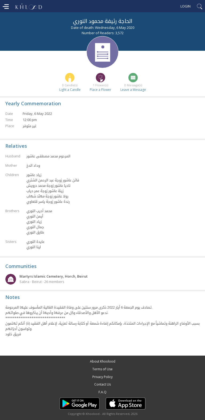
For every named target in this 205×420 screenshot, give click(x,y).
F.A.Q (102, 392)
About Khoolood (102, 361)
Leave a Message (133, 89)
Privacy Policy (102, 377)
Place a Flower (100, 89)
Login (185, 6)
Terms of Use (102, 369)
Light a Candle (70, 89)
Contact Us (102, 384)
